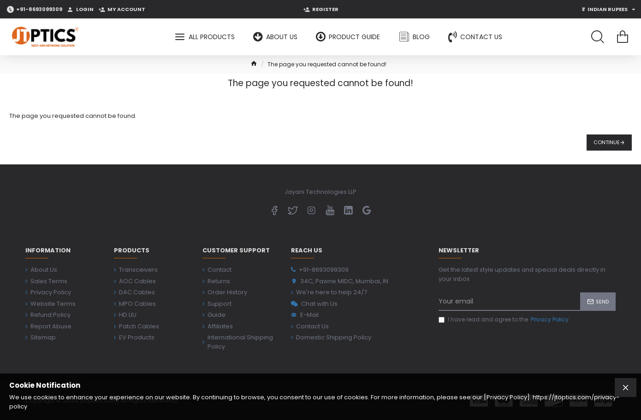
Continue (607, 142)
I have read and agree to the (504, 319)
